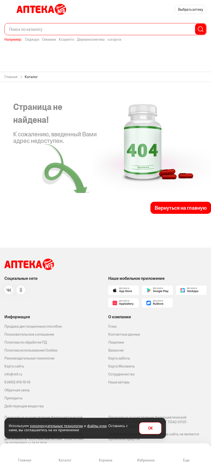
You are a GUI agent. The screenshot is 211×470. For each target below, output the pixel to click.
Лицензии (116, 342)
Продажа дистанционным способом (33, 326)
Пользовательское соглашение (29, 334)
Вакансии (116, 350)
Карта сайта (14, 366)
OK (150, 428)
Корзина (105, 460)
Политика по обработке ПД (25, 342)
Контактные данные (124, 334)
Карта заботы (119, 358)
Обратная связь (17, 390)
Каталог (65, 460)
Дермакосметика (91, 39)
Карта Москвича (121, 366)
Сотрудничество (121, 374)
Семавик (49, 39)
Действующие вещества (24, 406)
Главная (24, 460)
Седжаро (32, 39)
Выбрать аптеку (190, 9)
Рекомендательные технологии (29, 358)
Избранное (146, 460)
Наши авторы (119, 382)
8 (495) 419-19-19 (17, 382)
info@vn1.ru (13, 374)
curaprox (114, 39)
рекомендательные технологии (56, 425)
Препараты (13, 398)
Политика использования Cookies (30, 350)
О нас (112, 326)
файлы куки (97, 425)
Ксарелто (66, 39)
